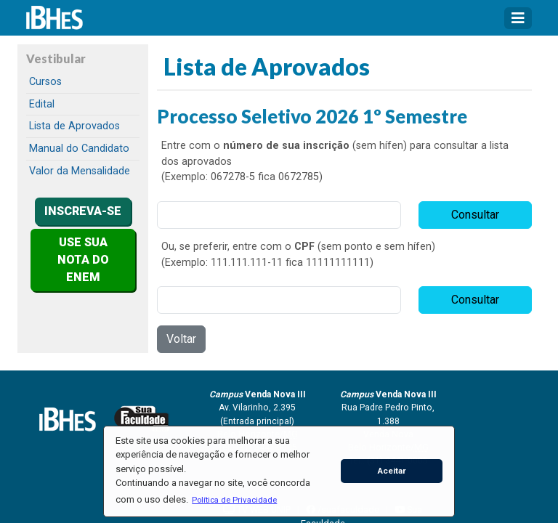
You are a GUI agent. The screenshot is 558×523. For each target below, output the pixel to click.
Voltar (181, 339)
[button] (234, 499)
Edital (41, 104)
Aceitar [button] (392, 471)
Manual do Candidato (79, 148)
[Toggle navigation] (518, 18)
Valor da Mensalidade (79, 171)
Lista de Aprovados (74, 126)
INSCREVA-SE (82, 211)
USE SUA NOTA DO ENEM (83, 259)
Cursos (45, 82)
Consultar (475, 215)
